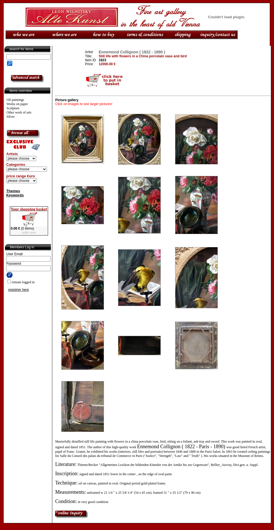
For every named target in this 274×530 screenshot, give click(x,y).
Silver (10, 117)
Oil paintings (15, 100)
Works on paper (17, 104)
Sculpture (12, 108)
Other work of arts (18, 112)
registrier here (18, 290)
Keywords (15, 195)
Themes (13, 191)
